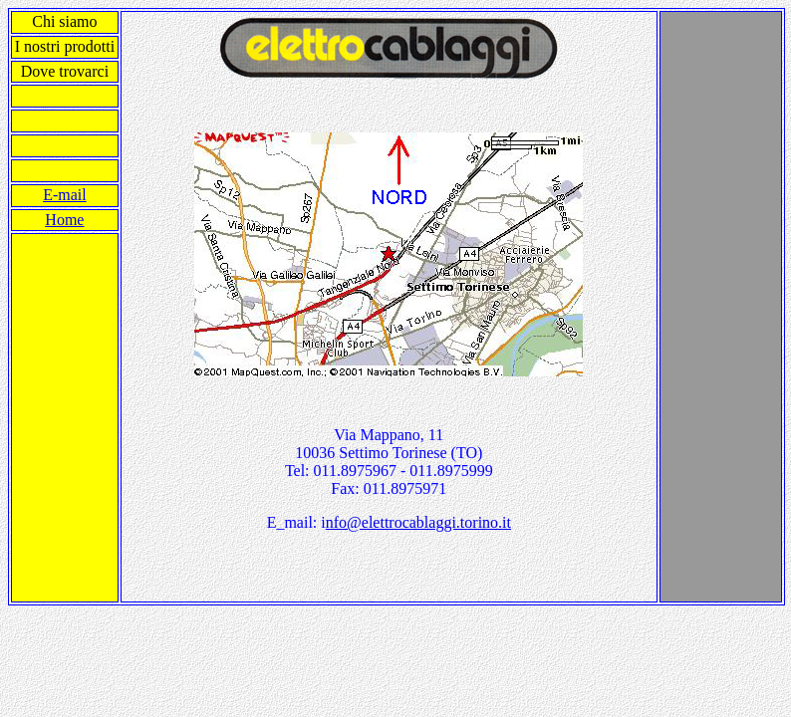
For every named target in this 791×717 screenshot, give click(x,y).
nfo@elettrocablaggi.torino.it (418, 522)
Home (64, 219)
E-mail (65, 194)
